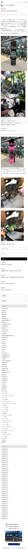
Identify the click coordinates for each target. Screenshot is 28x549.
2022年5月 (4, 485)
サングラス (4, 407)
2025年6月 (4, 458)
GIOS (3, 349)
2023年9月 (4, 472)
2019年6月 (4, 514)
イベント (4, 253)
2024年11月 (4, 460)
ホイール (4, 428)
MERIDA (3, 362)
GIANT (3, 347)
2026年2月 (4, 449)
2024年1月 (4, 466)
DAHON (3, 333)
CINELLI (3, 327)
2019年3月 (4, 516)
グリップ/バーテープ (6, 395)
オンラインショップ (14, 544)
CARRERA (4, 326)
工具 (3, 440)
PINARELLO (4, 372)
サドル (3, 405)
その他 (3, 413)
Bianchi (3, 314)
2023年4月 (4, 480)
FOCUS (3, 343)
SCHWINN (4, 380)
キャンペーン (5, 248)
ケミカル (4, 399)
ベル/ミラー (4, 422)
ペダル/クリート (5, 420)
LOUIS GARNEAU (6, 360)
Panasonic (4, 368)
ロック (3, 438)
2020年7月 (4, 503)
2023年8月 (4, 474)
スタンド (4, 411)
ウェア (3, 391)
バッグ (3, 416)
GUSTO (3, 353)
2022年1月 (4, 489)
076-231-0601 (12, 524)
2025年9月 (4, 454)
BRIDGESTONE (5, 320)
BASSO (3, 310)
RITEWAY (4, 378)
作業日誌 (4, 301)
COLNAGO (4, 329)
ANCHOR (4, 308)
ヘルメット (4, 424)
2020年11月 (4, 499)
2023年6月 (4, 476)
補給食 (3, 442)
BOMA (3, 316)
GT (2, 351)
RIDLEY (3, 374)
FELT (3, 341)
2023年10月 (4, 470)
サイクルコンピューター (7, 403)
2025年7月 (4, 456)
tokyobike (4, 386)
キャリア (4, 393)
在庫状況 (4, 295)
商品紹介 (4, 259)
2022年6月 (4, 483)
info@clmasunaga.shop (12, 526)
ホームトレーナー (5, 426)
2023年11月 (4, 468)
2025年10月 (4, 453)
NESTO (3, 366)
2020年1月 (4, 511)
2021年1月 (4, 495)
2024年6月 (4, 462)
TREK (3, 387)
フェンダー (4, 418)
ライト (3, 436)
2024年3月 (4, 464)
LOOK (3, 358)
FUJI (3, 345)
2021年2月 (4, 493)
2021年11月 (4, 491)
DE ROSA (4, 337)
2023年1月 (4, 482)
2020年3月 (4, 507)
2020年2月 (4, 509)
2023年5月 (4, 478)
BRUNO (3, 322)
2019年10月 (4, 512)
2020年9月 (4, 501)
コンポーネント (5, 401)
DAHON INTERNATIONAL (7, 335)
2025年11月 (4, 451)
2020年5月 (4, 505)
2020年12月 (4, 497)
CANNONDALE (5, 324)
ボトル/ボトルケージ (6, 430)
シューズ (4, 409)
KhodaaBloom (5, 355)
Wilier (3, 389)
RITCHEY (4, 376)
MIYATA (3, 364)
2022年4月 (4, 487)
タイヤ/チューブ (5, 415)
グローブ (4, 397)
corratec (3, 331)
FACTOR (4, 339)
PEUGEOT (4, 370)
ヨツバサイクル (5, 434)
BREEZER (4, 318)
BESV (3, 312)
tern (2, 384)
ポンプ (3, 432)
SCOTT (3, 382)
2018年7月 (4, 518)
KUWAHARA (4, 356)
